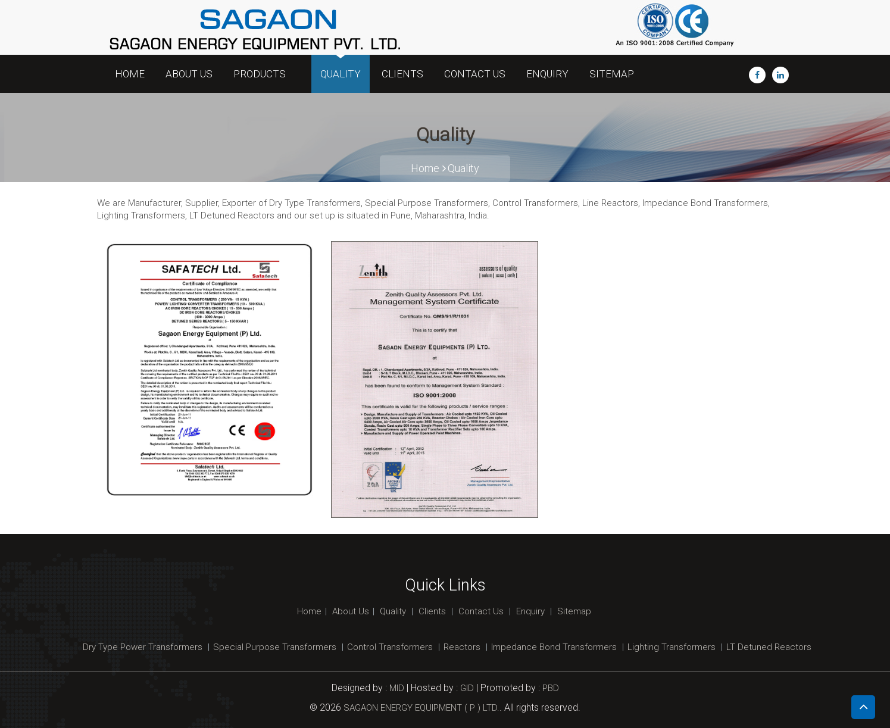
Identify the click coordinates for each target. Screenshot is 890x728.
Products (263, 74)
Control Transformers (390, 647)
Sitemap (611, 74)
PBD (550, 688)
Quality (340, 74)
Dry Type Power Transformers (142, 647)
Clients (402, 74)
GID (467, 688)
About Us (189, 74)
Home (130, 74)
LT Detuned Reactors (768, 647)
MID (395, 688)
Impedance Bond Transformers (554, 647)
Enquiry (547, 74)
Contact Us (474, 74)
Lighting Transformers (671, 647)
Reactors (462, 647)
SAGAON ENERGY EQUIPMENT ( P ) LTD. (421, 707)
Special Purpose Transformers (274, 647)
